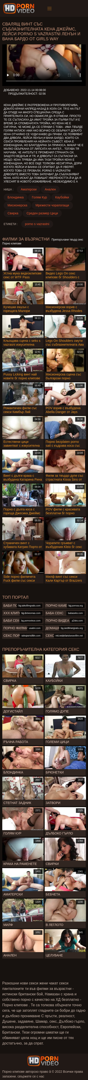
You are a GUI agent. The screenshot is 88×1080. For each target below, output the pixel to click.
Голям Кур (39, 197)
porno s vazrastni (37, 224)
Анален (50, 189)
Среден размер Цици (42, 213)
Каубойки (62, 197)
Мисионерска (17, 205)
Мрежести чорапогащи (52, 205)
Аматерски (28, 189)
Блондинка (16, 197)
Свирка (13, 213)
